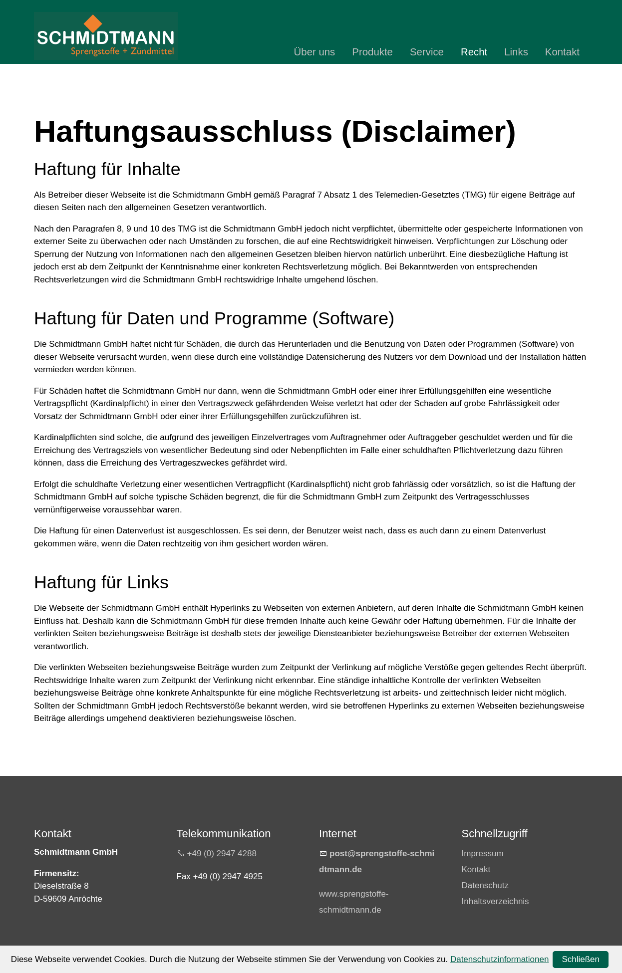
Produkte (372, 51)
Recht (474, 51)
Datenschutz (485, 885)
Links (516, 51)
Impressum (483, 853)
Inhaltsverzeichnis (495, 901)
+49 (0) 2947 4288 (222, 853)
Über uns (314, 51)
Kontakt (562, 51)
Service (427, 51)
